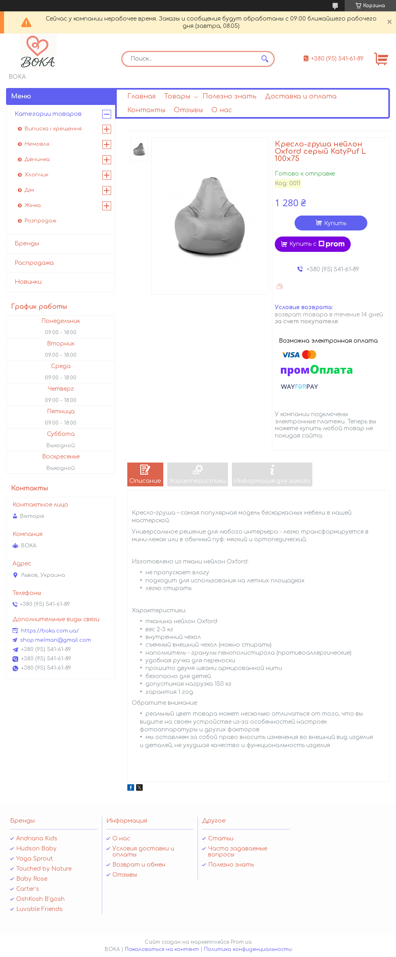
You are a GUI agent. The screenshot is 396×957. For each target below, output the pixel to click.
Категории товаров (48, 114)
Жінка (33, 205)
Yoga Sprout (34, 859)
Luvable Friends (39, 909)
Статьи (221, 839)
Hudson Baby (36, 849)
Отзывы (188, 110)
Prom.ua (241, 942)
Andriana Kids (36, 839)
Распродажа (34, 263)
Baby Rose (31, 879)
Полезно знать (229, 96)
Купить (335, 223)
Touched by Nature (44, 869)
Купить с (317, 244)
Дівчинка (37, 159)
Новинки (28, 282)
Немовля (37, 144)
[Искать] (265, 59)
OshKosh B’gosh (40, 899)
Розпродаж (41, 221)
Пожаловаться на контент (162, 949)
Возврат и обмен (138, 865)
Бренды (27, 243)
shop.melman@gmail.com (55, 640)
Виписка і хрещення (53, 129)
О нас (221, 110)
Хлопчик (36, 175)
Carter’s (27, 889)
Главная (141, 96)
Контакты (146, 110)
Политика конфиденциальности (248, 949)
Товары (177, 96)
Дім (29, 190)
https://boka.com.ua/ (50, 631)
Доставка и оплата (301, 96)
